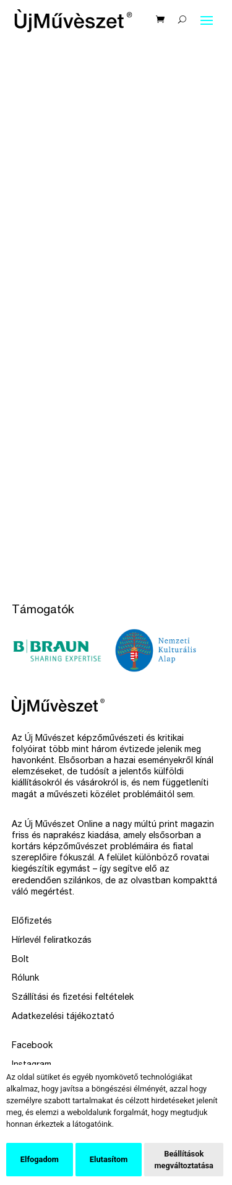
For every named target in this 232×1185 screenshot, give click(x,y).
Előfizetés (32, 921)
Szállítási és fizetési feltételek (73, 998)
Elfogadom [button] (39, 1159)
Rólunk (25, 978)
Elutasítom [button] (108, 1159)
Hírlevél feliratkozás (52, 941)
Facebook (32, 1046)
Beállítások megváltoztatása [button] (183, 1159)
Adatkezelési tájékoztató (63, 1017)
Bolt (20, 960)
